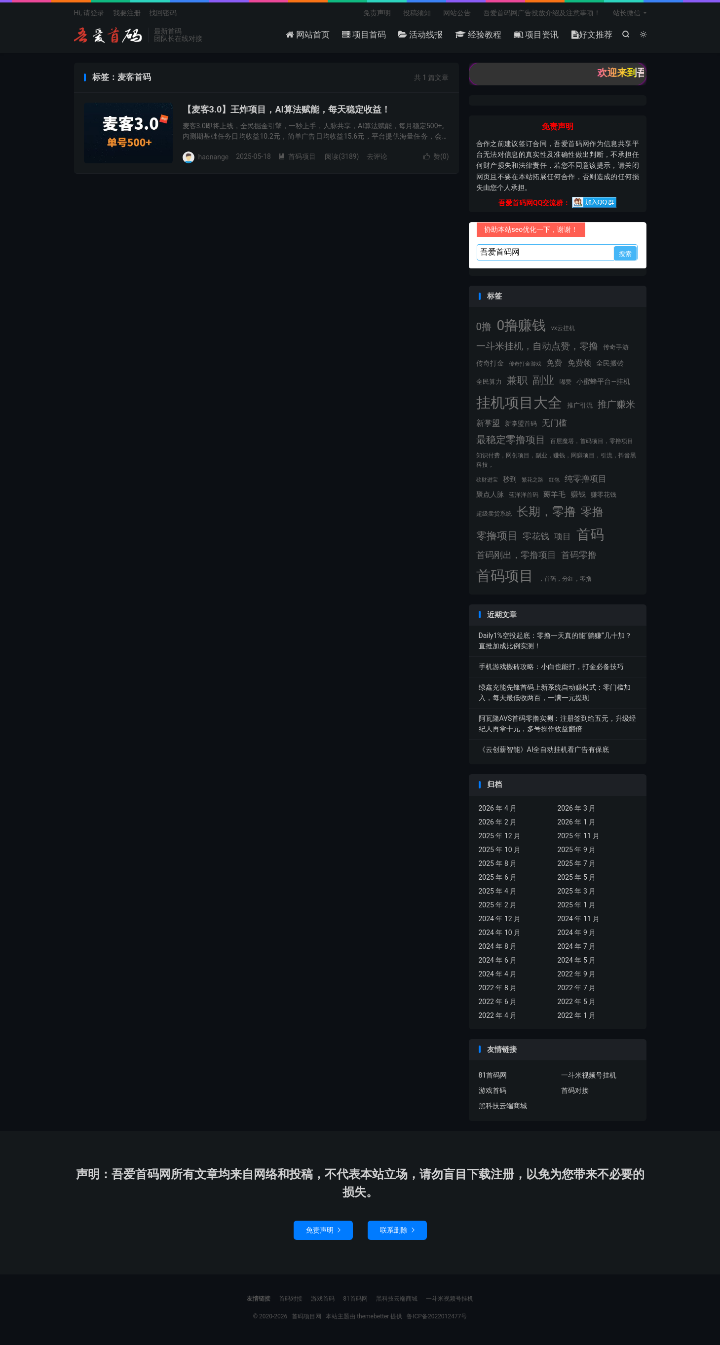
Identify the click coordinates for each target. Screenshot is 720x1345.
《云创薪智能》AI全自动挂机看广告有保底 (544, 749)
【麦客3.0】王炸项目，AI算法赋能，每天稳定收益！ (286, 109)
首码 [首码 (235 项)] (590, 534)
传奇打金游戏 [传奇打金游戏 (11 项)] (525, 364)
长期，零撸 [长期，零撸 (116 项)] (546, 512)
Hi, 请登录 (89, 13)
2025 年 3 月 (577, 891)
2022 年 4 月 (498, 1015)
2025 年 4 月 (498, 891)
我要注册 (127, 13)
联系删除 (397, 1230)
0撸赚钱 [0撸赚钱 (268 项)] (521, 325)
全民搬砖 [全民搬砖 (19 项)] (610, 363)
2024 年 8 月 (498, 946)
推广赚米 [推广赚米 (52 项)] (616, 404)
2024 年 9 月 (577, 932)
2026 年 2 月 (498, 822)
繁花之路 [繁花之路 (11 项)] (532, 480)
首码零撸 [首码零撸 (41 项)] (579, 555)
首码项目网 (108, 35)
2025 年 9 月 (577, 850)
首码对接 (575, 1090)
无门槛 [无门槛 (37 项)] (554, 423)
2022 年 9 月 (577, 974)
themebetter (373, 1316)
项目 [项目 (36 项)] (562, 536)
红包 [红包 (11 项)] (554, 480)
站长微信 (627, 13)
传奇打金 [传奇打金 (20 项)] (490, 363)
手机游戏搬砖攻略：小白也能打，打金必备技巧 (551, 667)
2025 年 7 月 (577, 863)
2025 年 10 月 (500, 850)
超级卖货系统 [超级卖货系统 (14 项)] (494, 513)
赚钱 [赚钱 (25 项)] (578, 494)
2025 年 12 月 (500, 836)
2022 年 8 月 (498, 988)
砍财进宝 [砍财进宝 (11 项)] (487, 480)
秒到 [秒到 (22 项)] (510, 479)
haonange (213, 156)
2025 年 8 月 (498, 863)
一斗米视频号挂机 (588, 1075)
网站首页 (307, 34)
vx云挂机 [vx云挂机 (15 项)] (563, 328)
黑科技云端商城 (503, 1106)
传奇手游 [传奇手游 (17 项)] (616, 347)
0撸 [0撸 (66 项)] (484, 327)
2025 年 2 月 (498, 905)
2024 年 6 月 (498, 960)
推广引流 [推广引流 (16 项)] (580, 405)
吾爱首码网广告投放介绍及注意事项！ (542, 13)
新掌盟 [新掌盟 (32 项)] (488, 423)
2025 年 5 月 (577, 877)
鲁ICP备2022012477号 (437, 1316)
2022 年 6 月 (498, 1002)
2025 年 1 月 (577, 905)
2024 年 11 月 (579, 919)
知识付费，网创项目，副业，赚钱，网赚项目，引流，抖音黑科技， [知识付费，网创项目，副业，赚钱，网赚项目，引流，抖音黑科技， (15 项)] (556, 460)
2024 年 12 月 (500, 919)
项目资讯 (536, 34)
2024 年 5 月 (577, 960)
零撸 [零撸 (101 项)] (592, 512)
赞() (436, 156)
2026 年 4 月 (498, 808)
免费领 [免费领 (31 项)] (579, 363)
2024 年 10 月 (500, 932)
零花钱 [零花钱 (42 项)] (536, 536)
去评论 (377, 156)
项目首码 (364, 34)
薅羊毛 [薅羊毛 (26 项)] (554, 494)
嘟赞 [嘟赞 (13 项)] (565, 381)
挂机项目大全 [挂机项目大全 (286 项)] (519, 402)
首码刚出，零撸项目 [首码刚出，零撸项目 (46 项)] (516, 555)
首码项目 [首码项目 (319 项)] (504, 575)
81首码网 (493, 1075)
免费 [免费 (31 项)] (554, 363)
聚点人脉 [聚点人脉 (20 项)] (490, 494)
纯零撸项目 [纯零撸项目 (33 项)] (585, 479)
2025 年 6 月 (498, 877)
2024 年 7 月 (577, 946)
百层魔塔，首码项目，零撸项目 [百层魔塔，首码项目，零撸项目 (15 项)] (591, 441)
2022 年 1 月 (577, 1015)
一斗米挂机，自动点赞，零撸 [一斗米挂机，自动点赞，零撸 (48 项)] (537, 346)
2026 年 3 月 (577, 808)
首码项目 (297, 156)
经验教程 (478, 34)
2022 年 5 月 (577, 1002)
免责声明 (377, 13)
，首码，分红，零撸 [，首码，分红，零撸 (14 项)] (565, 578)
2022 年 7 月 (577, 988)
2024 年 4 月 (498, 974)
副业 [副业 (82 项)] (543, 380)
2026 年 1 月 (577, 822)
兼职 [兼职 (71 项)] (517, 380)
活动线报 (420, 34)
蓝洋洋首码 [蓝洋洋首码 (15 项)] (523, 494)
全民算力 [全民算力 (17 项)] (489, 381)
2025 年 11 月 (579, 836)
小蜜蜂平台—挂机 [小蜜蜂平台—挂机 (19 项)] (603, 381)
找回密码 (163, 13)
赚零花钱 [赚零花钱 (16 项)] (603, 494)
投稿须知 (417, 13)
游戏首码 (492, 1090)
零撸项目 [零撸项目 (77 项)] (497, 535)
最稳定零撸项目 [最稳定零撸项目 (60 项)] (510, 440)
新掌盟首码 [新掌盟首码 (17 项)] (521, 423)
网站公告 (457, 13)
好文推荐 (591, 34)
